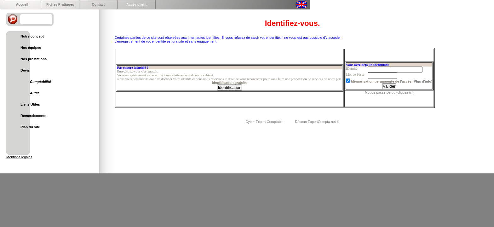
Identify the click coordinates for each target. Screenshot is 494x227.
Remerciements (33, 116)
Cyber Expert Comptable (264, 122)
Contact (98, 4)
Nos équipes (30, 47)
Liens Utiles (30, 104)
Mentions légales (19, 157)
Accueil (22, 4)
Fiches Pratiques (60, 4)
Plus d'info (422, 81)
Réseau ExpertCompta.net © (317, 122)
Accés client (136, 4)
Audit (34, 93)
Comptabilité (40, 82)
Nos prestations (33, 59)
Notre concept (32, 36)
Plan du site (30, 127)
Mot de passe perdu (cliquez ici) (389, 92)
